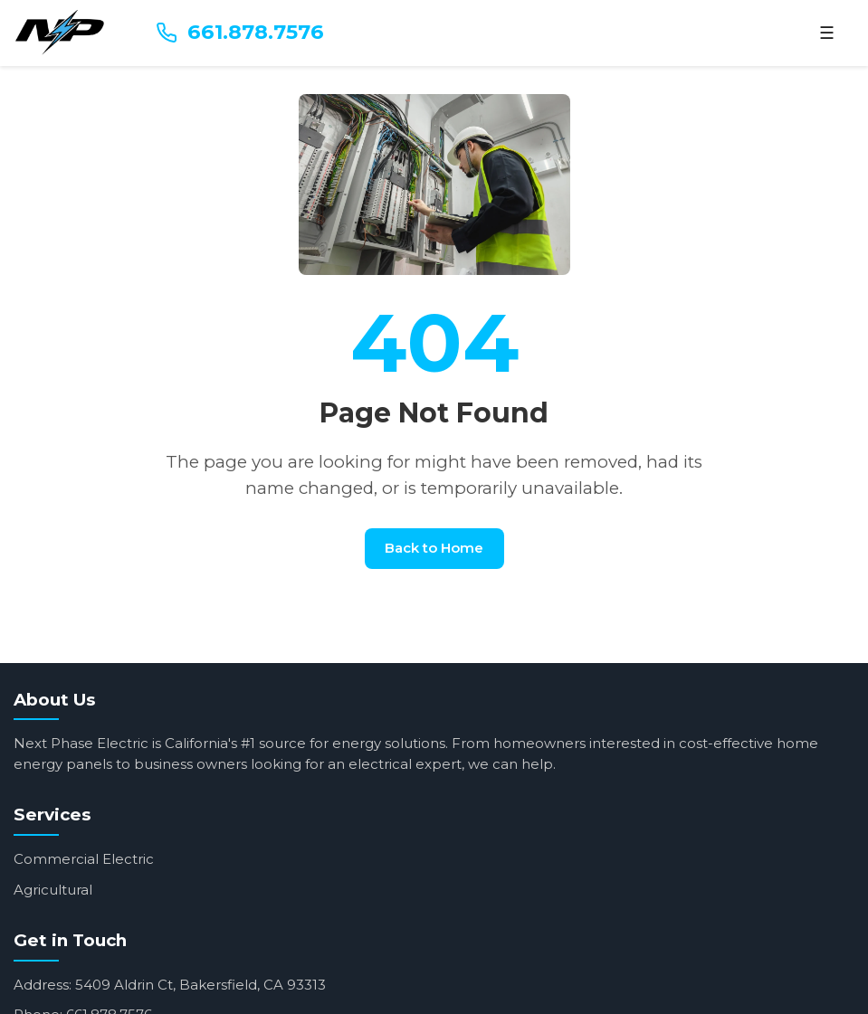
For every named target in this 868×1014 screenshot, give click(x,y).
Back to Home (434, 547)
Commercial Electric (84, 858)
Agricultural (53, 889)
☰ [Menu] (827, 33)
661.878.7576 (240, 31)
